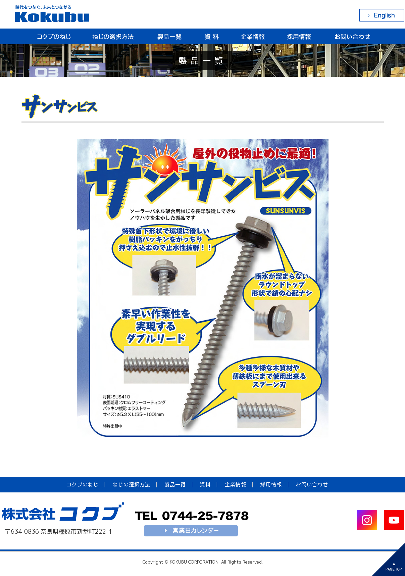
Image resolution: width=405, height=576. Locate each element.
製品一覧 (175, 484)
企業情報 (235, 484)
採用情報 (271, 484)
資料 (205, 484)
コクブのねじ (82, 484)
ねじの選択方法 (131, 484)
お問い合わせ (312, 484)
